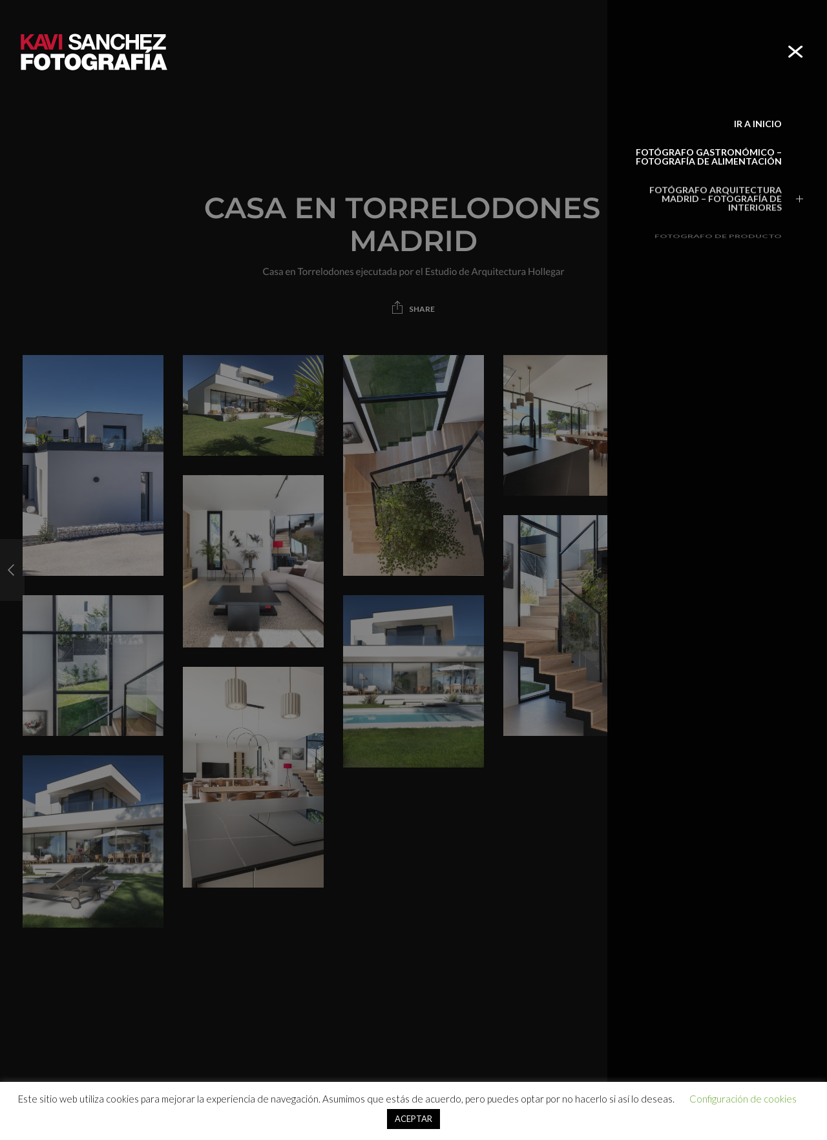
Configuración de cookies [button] (743, 1098)
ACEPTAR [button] (413, 1119)
